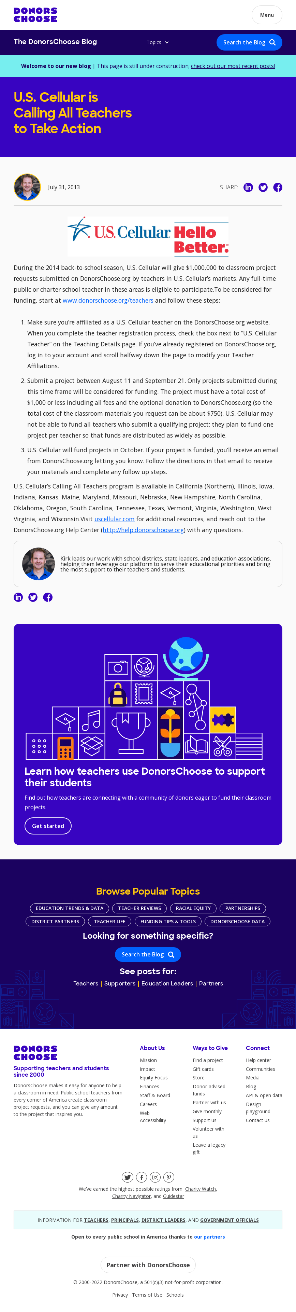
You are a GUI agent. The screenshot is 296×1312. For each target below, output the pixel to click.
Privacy (120, 1295)
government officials (229, 1220)
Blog (251, 1086)
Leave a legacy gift (209, 1148)
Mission (148, 1060)
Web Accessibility (153, 1116)
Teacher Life (109, 921)
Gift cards (203, 1069)
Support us (205, 1120)
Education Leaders (167, 984)
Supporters (119, 984)
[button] (267, 14)
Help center (258, 1060)
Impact (147, 1069)
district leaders (164, 1220)
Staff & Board (155, 1095)
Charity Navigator (131, 1196)
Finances (149, 1086)
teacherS (96, 1220)
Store (199, 1077)
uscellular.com (114, 519)
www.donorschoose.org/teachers (108, 300)
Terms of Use (147, 1295)
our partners (209, 1236)
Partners (211, 984)
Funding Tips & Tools (168, 921)
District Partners (55, 921)
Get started (48, 826)
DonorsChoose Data (237, 921)
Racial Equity (193, 908)
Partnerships (242, 908)
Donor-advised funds (209, 1090)
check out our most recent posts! (233, 66)
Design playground (258, 1108)
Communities (260, 1069)
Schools (175, 1295)
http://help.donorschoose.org (143, 530)
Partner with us (209, 1102)
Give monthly (207, 1111)
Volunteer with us (208, 1132)
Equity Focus (154, 1077)
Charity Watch (200, 1189)
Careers (148, 1104)
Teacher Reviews (139, 908)
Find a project (208, 1060)
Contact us (258, 1120)
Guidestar (173, 1196)
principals (125, 1220)
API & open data (264, 1095)
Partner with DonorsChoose (148, 1265)
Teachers (85, 984)
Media (253, 1077)
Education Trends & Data (69, 908)
